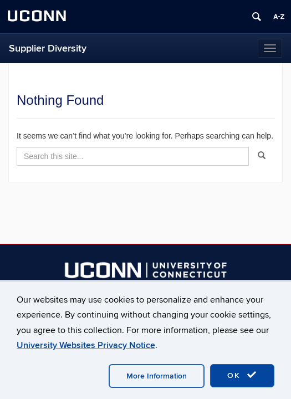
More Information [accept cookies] (156, 376)
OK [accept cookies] (242, 375)
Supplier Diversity (47, 48)
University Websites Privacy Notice (86, 345)
